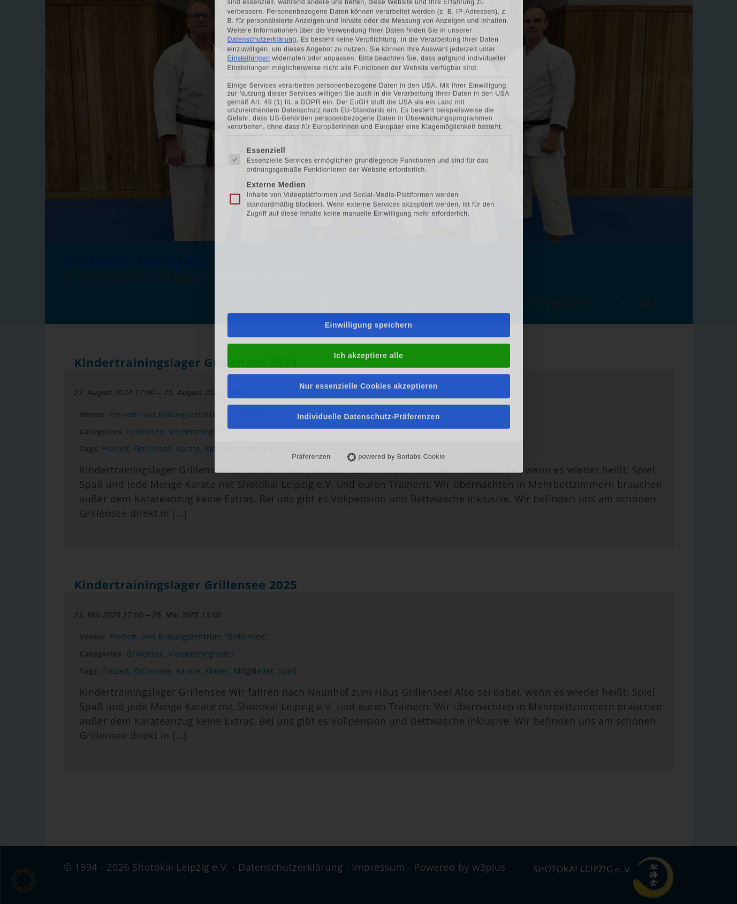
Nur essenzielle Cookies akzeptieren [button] (368, 219)
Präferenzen (311, 289)
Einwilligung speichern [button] (368, 158)
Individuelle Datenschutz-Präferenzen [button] (368, 249)
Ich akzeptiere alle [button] (368, 188)
